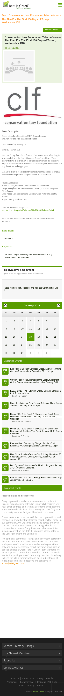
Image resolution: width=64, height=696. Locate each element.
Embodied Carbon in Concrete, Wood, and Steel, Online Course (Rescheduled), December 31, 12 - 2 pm (35, 370)
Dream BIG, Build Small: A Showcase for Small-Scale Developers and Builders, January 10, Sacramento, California (34, 416)
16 (14, 337)
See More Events (53, 29)
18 (30, 337)
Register (26, 288)
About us (15, 678)
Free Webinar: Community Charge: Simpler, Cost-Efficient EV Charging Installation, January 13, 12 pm (34, 444)
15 (6, 337)
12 (39, 329)
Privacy (40, 678)
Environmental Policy (42, 254)
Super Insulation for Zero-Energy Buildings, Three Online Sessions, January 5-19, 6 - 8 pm (36, 404)
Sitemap (30, 685)
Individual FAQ (44, 682)
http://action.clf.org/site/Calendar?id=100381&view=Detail (28, 210)
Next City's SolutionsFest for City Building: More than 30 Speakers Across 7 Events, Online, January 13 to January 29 (35, 456)
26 (39, 345)
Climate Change (11, 254)
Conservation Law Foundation (17, 257)
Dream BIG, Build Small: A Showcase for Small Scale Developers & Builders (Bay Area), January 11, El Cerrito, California (36, 431)
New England (26, 254)
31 (22, 353)
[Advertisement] (32, 600)
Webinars (8, 239)
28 (55, 345)
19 (39, 337)
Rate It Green (38, 691)
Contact (41, 685)
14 (55, 329)
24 (22, 345)
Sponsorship (28, 678)
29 (6, 353)
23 (14, 345)
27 (47, 345)
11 (30, 329)
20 (47, 337)
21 (55, 337)
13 (47, 329)
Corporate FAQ (27, 682)
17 (22, 337)
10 (22, 329)
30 (14, 353)
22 (6, 345)
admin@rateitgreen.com (13, 563)
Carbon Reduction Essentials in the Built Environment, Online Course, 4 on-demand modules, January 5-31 (34, 381)
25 (30, 345)
